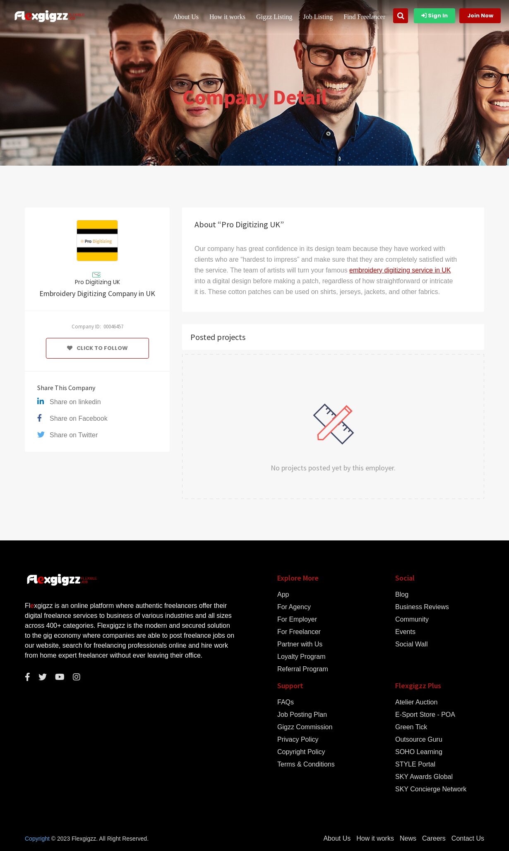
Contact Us (467, 838)
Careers (434, 838)
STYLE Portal (415, 764)
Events (405, 632)
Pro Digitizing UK (97, 282)
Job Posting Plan (302, 714)
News (408, 838)
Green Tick (411, 727)
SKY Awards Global (424, 777)
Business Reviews (422, 607)
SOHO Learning (418, 752)
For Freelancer (299, 632)
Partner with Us (299, 644)
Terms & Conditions (306, 764)
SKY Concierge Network (430, 789)
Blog (401, 594)
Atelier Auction (416, 702)
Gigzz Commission (304, 727)
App (283, 594)
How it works (227, 16)
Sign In (434, 15)
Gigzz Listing (274, 16)
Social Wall (411, 644)
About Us (186, 16)
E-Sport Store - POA (425, 714)
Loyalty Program (301, 656)
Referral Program (302, 669)
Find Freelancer (364, 16)
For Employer (297, 619)
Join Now (480, 15)
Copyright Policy (301, 752)
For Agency (294, 607)
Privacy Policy (298, 739)
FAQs (285, 702)
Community (412, 619)
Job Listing (318, 16)
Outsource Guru (418, 739)
